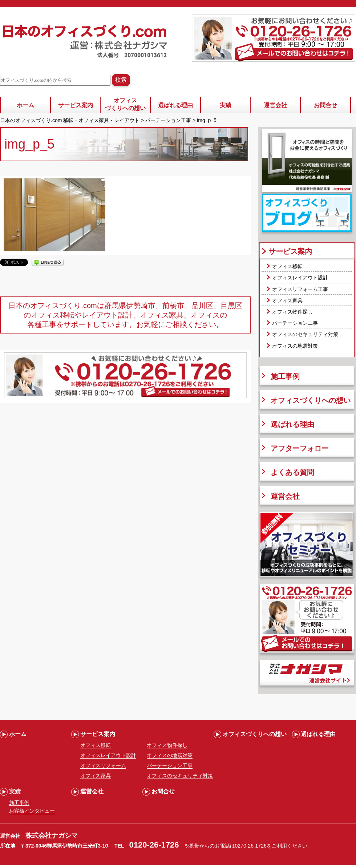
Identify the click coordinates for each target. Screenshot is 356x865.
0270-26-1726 (251, 846)
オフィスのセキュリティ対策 (305, 334)
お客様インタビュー (32, 811)
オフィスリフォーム (103, 765)
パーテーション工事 (295, 323)
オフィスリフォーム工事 (300, 289)
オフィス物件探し (292, 312)
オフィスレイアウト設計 (300, 277)
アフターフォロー (300, 448)
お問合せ (325, 105)
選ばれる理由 (175, 105)
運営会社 (275, 105)
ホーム (25, 105)
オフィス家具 (287, 300)
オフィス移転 (287, 266)
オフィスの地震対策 (295, 346)
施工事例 (285, 376)
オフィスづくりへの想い (125, 104)
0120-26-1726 (154, 844)
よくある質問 (292, 472)
